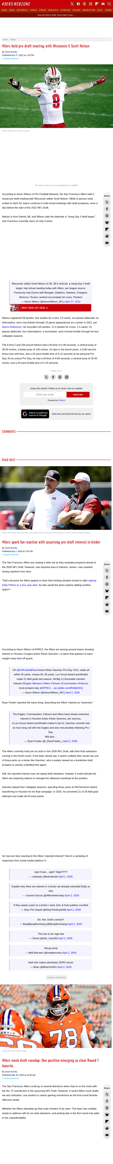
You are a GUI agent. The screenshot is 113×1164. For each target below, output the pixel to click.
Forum (42, 10)
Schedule (65, 10)
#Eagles (27, 682)
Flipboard (96, 3)
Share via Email (107, 243)
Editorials (22, 10)
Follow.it (61, 400)
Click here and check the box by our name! (71, 414)
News (12, 10)
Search (109, 3)
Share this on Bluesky (107, 222)
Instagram (66, 375)
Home (4, 10)
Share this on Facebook (107, 209)
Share (108, 10)
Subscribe (78, 394)
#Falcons (83, 682)
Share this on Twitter (107, 202)
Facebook (53, 375)
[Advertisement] (56, 27)
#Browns (37, 682)
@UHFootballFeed (27, 668)
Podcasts (53, 10)
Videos (33, 10)
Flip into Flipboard (107, 229)
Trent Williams (59, 1160)
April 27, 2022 (72, 301)
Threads (60, 375)
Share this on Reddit (107, 236)
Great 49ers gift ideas (34, 308)
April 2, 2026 (73, 691)
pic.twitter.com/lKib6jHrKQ (68, 686)
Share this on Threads (107, 216)
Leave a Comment (57, 955)
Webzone (15, 4)
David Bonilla (11, 52)
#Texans (55, 682)
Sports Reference (11, 327)
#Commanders (69, 682)
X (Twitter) (72, 3)
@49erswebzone (11, 58)
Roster (76, 10)
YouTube (103, 3)
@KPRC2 (45, 686)
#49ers (46, 682)
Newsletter (88, 10)
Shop (100, 10)
